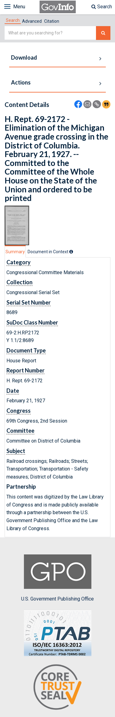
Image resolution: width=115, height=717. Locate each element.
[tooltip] (71, 252)
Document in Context (50, 251)
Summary (15, 251)
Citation (51, 21)
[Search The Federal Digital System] (103, 33)
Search (101, 7)
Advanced (32, 21)
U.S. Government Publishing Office (57, 578)
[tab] (13, 20)
